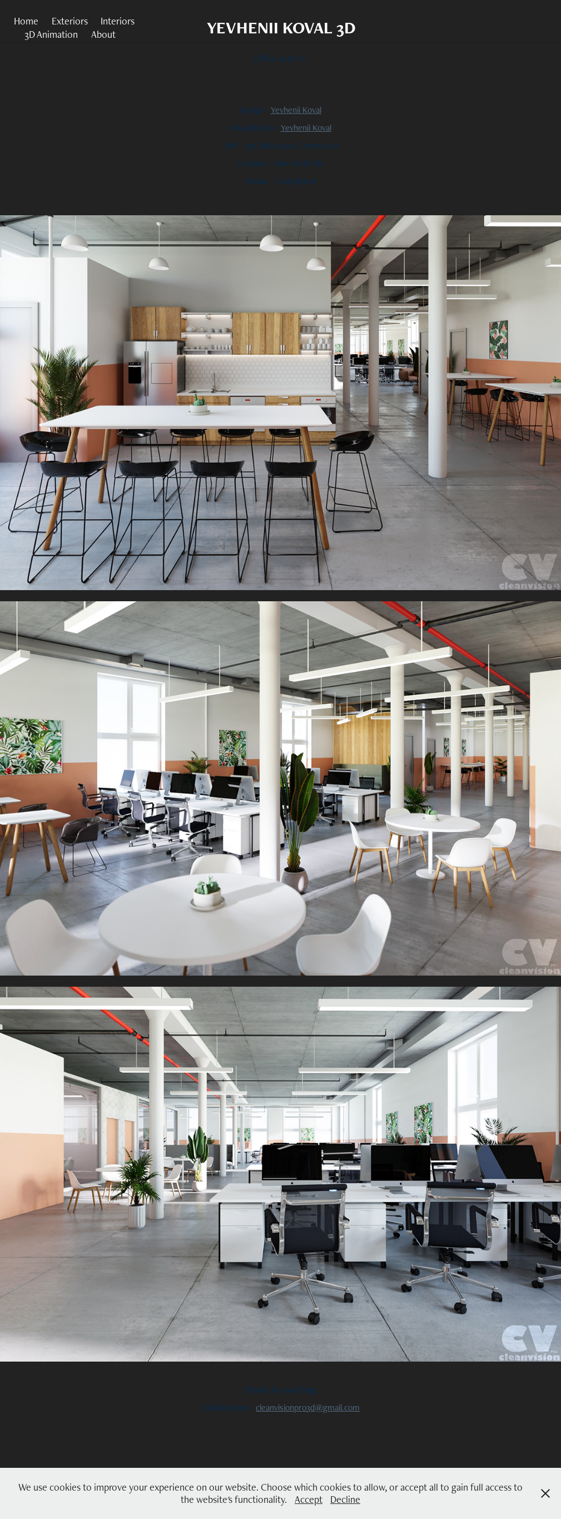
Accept (308, 1499)
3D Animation (51, 34)
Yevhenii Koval (296, 110)
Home (26, 20)
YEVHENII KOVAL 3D (281, 27)
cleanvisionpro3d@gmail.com (308, 1407)
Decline (345, 1499)
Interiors (118, 20)
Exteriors (70, 20)
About (103, 34)
